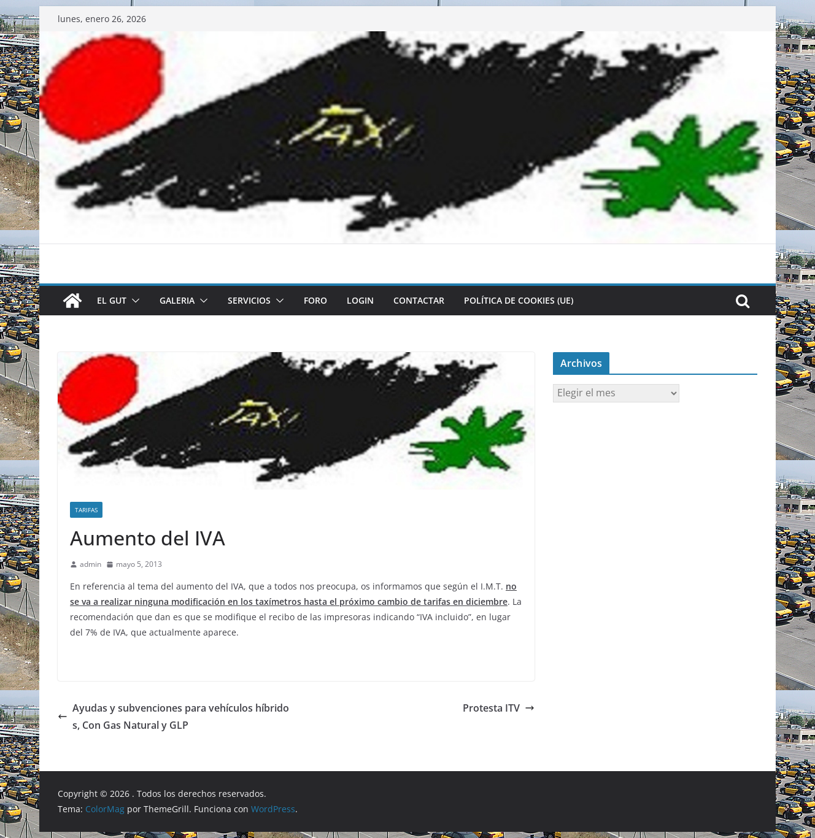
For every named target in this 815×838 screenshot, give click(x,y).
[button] (133, 300)
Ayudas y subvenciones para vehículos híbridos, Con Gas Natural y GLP (173, 716)
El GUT (111, 300)
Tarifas (86, 509)
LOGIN (360, 300)
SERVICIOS (249, 300)
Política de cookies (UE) (518, 300)
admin (90, 564)
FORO (315, 300)
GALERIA (177, 300)
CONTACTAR (418, 300)
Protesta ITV (499, 708)
